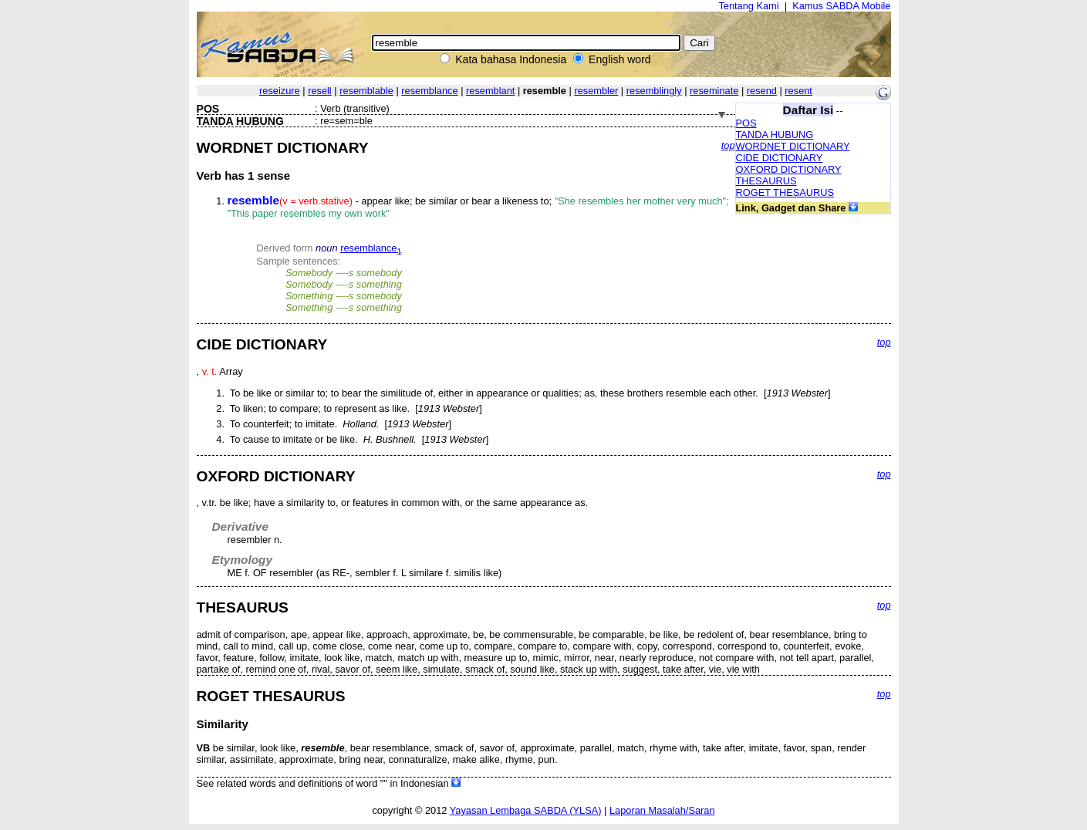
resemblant (490, 90)
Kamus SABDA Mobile (841, 6)
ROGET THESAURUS (785, 192)
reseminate (714, 90)
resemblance (429, 90)
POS (746, 123)
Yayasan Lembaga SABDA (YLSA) (526, 810)
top (728, 145)
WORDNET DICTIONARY (793, 146)
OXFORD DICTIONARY (789, 169)
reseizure (279, 90)
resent (798, 90)
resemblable (366, 90)
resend (762, 90)
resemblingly (654, 90)
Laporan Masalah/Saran (662, 810)
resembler (596, 90)
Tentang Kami (748, 6)
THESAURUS (766, 181)
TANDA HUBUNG (775, 134)
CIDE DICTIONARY (779, 158)
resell (320, 90)
